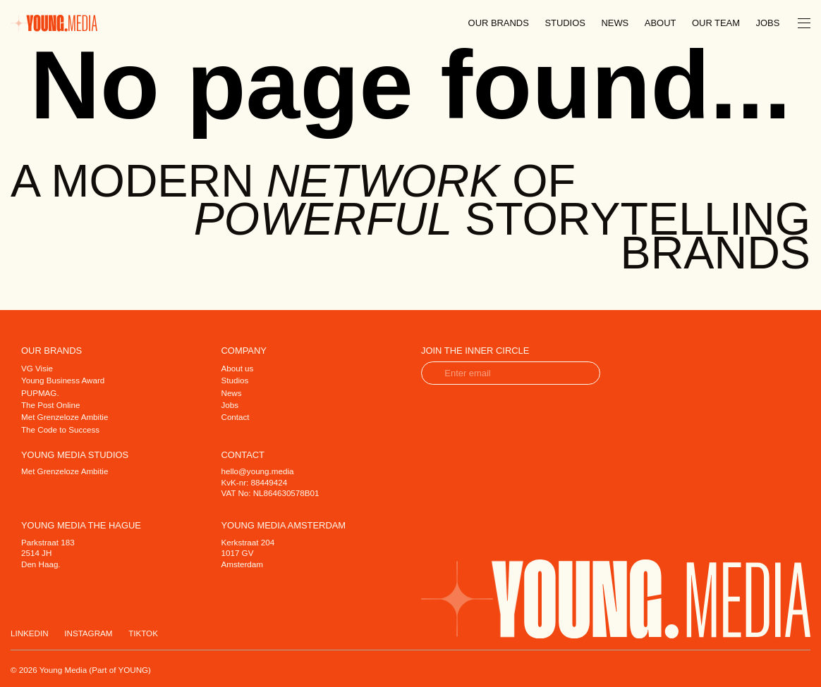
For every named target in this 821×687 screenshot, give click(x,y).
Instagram (88, 633)
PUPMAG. (40, 392)
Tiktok (143, 633)
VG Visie (37, 368)
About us (237, 368)
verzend (580, 373)
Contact (235, 416)
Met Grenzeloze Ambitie (64, 416)
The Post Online (50, 404)
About (660, 23)
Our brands (498, 23)
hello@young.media (257, 471)
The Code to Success (60, 429)
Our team (716, 23)
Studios (565, 23)
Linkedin (30, 633)
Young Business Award (62, 380)
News (614, 23)
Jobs (768, 23)
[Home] (54, 22)
